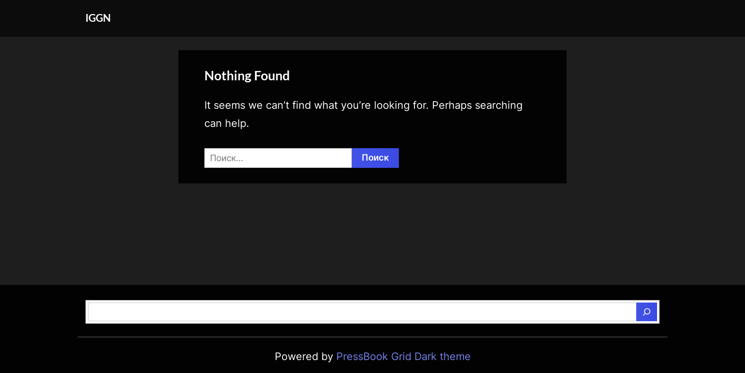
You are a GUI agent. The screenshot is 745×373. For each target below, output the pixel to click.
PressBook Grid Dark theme (403, 356)
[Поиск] (646, 312)
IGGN (98, 17)
